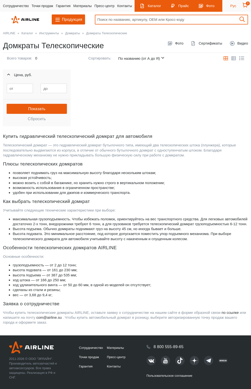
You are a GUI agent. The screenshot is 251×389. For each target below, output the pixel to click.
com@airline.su (49, 317)
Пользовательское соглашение (169, 375)
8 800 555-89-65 (169, 347)
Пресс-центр (104, 6)
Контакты (124, 6)
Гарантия (63, 6)
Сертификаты (210, 43)
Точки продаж (42, 6)
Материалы (82, 6)
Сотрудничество (16, 6)
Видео (242, 43)
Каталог (154, 6)
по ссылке (230, 312)
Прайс (183, 6)
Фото (210, 6)
